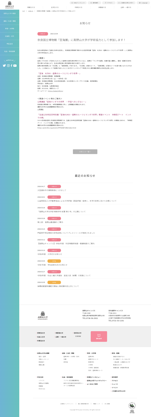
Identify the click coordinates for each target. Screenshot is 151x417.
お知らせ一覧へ (85, 151)
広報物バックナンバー (67, 404)
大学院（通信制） (94, 368)
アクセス (108, 3)
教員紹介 (41, 362)
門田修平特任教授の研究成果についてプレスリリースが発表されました (66, 233)
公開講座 (40, 109)
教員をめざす (117, 365)
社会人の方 (41, 337)
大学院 (90, 365)
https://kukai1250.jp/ (55, 91)
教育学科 (91, 362)
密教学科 (91, 356)
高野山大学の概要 (10, 13)
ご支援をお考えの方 (118, 391)
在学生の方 (55, 7)
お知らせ (30, 11)
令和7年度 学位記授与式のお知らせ (52, 265)
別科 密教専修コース (95, 370)
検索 (144, 7)
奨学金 (66, 362)
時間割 (41, 386)
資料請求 (94, 3)
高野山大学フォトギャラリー (97, 381)
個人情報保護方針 (83, 404)
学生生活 (40, 377)
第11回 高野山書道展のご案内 (50, 222)
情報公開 (41, 365)
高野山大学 (10, 4)
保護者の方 (102, 7)
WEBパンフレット (78, 3)
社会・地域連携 (67, 377)
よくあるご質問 (92, 384)
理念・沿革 (42, 356)
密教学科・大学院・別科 (71, 356)
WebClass (42, 389)
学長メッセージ (44, 359)
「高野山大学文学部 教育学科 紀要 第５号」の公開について (61, 211)
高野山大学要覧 (44, 383)
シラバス (41, 380)
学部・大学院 (91, 353)
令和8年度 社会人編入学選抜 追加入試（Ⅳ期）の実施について (64, 275)
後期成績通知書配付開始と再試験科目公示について (58, 286)
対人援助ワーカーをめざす (121, 359)
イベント (115, 387)
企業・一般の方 (126, 7)
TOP (23, 11)
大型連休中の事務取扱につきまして (51, 190)
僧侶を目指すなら (119, 356)
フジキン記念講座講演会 (71, 380)
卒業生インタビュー (94, 377)
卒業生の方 (78, 7)
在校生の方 (77, 333)
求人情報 (107, 404)
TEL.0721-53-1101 (116, 320)
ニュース (115, 384)
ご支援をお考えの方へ (126, 3)
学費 (65, 359)
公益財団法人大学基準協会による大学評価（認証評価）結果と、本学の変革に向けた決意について (77, 201)
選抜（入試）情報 (68, 353)
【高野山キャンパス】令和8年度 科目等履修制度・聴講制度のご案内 (65, 243)
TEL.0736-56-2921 (90, 318)
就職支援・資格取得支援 (121, 368)
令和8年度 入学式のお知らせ (49, 254)
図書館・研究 (9, 36)
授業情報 (78, 336)
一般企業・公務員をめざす (121, 362)
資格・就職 (115, 353)
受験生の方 (31, 7)
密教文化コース (93, 359)
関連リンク (96, 404)
